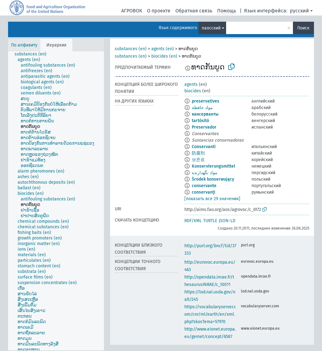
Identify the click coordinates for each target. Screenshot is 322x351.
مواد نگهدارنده (204, 172)
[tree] (56, 200)
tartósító (200, 120)
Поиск (303, 28)
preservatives (205, 101)
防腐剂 (198, 153)
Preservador (204, 127)
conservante (204, 185)
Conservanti (204, 146)
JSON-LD (227, 220)
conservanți (203, 192)
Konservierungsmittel (213, 166)
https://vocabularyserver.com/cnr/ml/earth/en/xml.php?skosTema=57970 (210, 314)
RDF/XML (193, 220)
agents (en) (162, 48)
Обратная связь (193, 11)
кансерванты (205, 114)
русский (299, 11)
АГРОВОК (131, 11)
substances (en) (131, 48)
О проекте (158, 11)
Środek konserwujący (213, 179)
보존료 (198, 159)
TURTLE (210, 220)
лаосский (211, 28)
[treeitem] (33, 54)
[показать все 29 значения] (212, 198)
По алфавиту (24, 45)
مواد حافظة (202, 107)
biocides (192, 91)
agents (191, 84)
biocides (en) (164, 56)
